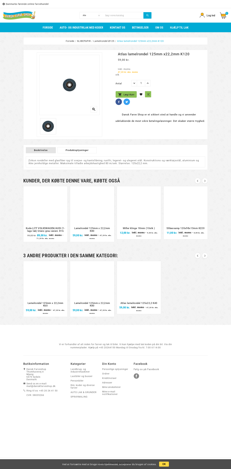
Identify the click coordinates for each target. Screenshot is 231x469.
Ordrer (106, 373)
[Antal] (141, 83)
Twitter (127, 102)
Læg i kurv (126, 95)
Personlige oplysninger (115, 369)
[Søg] (123, 15)
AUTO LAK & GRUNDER (84, 392)
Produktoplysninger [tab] (77, 150)
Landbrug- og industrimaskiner (80, 370)
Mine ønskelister (111, 387)
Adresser (107, 382)
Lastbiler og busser (82, 376)
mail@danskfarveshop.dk (41, 386)
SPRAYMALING (79, 396)
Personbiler (77, 380)
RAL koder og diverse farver (83, 386)
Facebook (119, 102)
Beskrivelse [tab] (41, 150)
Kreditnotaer (109, 378)
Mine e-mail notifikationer (110, 392)
